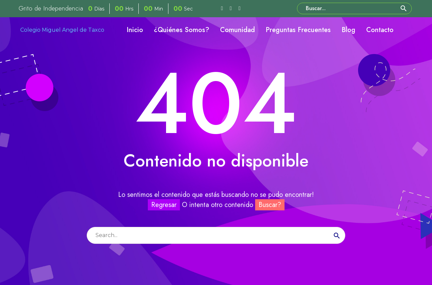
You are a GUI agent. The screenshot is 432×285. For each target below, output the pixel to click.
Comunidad (237, 30)
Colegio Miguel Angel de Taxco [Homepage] (62, 30)
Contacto (380, 30)
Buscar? (270, 205)
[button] (404, 8)
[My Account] (408, 30)
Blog (348, 30)
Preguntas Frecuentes (298, 30)
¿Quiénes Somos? (181, 30)
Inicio (135, 30)
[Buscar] (354, 8)
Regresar (164, 205)
